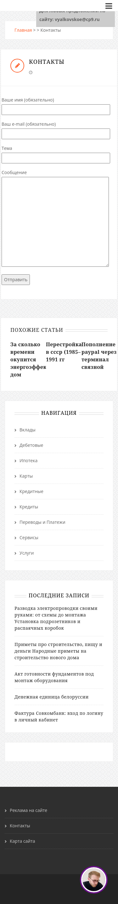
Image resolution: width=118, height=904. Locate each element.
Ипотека (28, 460)
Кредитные (31, 491)
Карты (26, 476)
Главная (23, 30)
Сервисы (29, 537)
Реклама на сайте (28, 810)
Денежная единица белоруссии (51, 697)
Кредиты (29, 507)
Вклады (28, 430)
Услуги (27, 553)
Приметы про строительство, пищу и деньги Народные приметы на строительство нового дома (58, 650)
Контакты (20, 826)
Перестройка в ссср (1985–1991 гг (64, 352)
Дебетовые (31, 445)
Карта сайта (22, 841)
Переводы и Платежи (42, 522)
